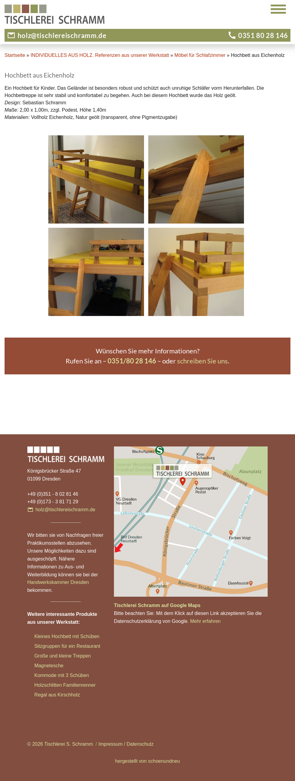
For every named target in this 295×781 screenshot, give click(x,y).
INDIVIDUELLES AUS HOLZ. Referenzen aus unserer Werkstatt (99, 55)
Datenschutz (139, 744)
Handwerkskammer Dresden (58, 582)
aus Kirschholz (64, 694)
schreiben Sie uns (202, 361)
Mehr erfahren (205, 621)
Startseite (15, 55)
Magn (40, 665)
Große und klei (50, 655)
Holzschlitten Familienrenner (65, 685)
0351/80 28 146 (132, 361)
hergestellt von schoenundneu (147, 761)
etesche (54, 665)
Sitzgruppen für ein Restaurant (67, 646)
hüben (82, 675)
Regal (41, 694)
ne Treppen (78, 655)
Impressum (110, 744)
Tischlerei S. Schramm (68, 744)
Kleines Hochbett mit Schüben (66, 636)
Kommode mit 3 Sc (54, 675)
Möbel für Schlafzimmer (199, 55)
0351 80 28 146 (263, 35)
